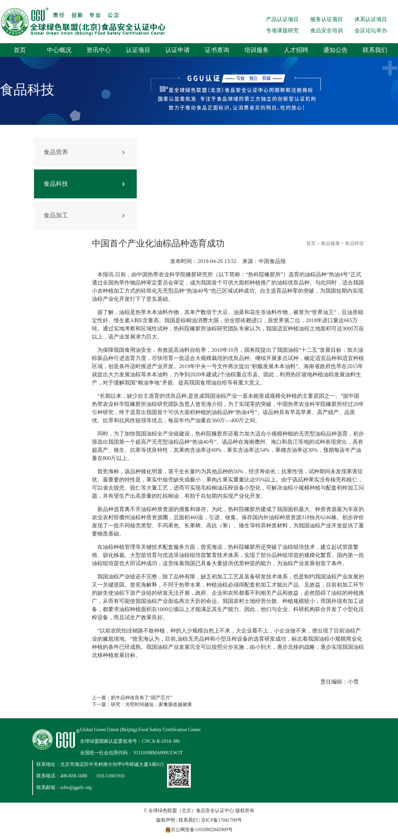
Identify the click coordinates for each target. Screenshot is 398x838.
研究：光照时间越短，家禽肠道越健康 (151, 704)
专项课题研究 (282, 30)
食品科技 (56, 183)
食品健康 (330, 243)
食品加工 (56, 215)
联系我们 (375, 50)
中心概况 (59, 50)
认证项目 (138, 50)
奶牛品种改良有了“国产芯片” (141, 697)
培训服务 (256, 50)
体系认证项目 (370, 19)
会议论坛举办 (370, 30)
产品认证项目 (282, 19)
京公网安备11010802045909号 (201, 829)
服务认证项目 (326, 19)
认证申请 (177, 50)
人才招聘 (296, 50)
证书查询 (217, 50)
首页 (20, 50)
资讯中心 (98, 50)
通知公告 (335, 50)
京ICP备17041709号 (221, 820)
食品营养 (56, 152)
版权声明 (165, 820)
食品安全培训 (326, 30)
